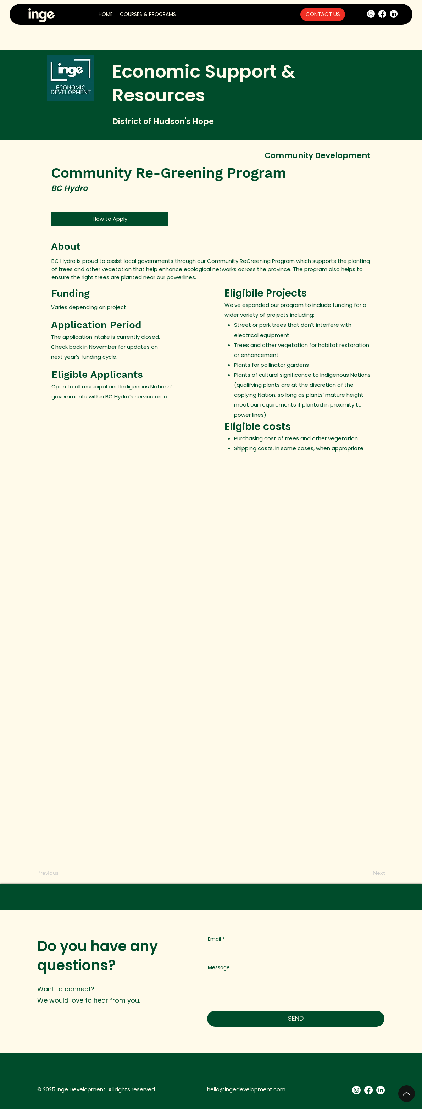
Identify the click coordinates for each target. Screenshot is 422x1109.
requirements (278, 404)
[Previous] (49, 873)
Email (214, 939)
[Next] (376, 873)
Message (219, 967)
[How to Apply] (109, 219)
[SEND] (295, 1019)
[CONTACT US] (322, 14)
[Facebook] (382, 14)
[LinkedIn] (394, 14)
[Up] (406, 1093)
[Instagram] (371, 14)
